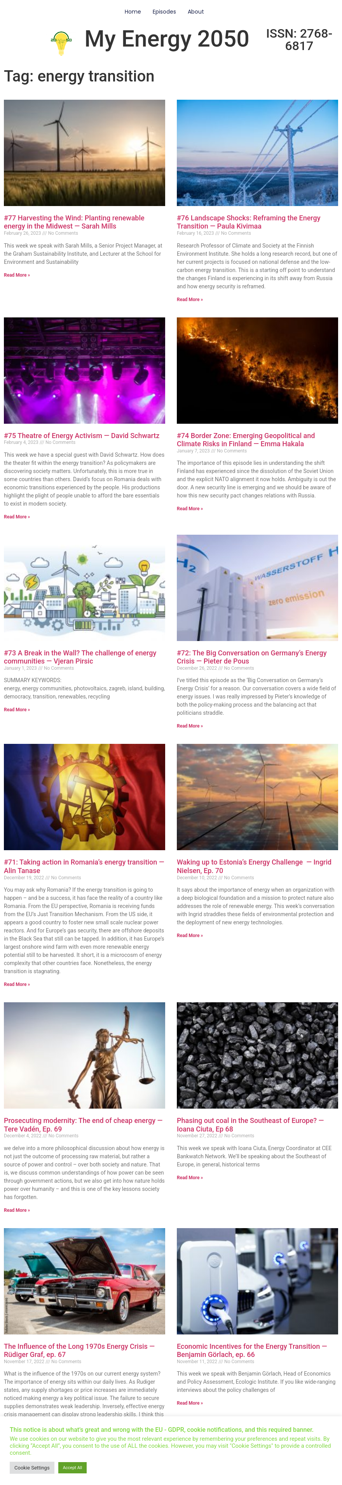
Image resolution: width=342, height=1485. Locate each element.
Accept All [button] (72, 1467)
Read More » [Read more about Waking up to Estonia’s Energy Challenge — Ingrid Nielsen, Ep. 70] (190, 935)
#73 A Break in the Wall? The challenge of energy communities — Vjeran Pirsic (80, 657)
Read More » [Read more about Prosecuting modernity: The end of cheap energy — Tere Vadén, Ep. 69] (17, 1210)
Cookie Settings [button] (32, 1468)
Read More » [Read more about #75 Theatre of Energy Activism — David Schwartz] (17, 517)
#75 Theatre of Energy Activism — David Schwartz (81, 435)
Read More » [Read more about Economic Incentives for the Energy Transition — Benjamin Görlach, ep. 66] (190, 1403)
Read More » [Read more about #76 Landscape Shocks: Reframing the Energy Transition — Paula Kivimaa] (190, 299)
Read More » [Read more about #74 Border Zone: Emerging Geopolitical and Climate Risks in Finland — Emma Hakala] (190, 508)
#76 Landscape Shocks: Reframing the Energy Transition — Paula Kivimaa (249, 222)
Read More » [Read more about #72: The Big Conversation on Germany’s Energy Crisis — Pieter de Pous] (190, 726)
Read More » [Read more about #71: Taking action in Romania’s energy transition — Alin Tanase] (17, 984)
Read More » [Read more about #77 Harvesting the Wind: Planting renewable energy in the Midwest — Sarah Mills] (17, 275)
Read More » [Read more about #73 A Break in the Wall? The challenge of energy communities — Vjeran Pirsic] (17, 709)
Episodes (164, 12)
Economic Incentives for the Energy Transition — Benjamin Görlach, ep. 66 (252, 1350)
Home (133, 12)
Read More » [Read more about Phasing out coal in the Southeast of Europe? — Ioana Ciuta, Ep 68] (190, 1177)
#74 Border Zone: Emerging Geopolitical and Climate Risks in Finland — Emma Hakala (246, 439)
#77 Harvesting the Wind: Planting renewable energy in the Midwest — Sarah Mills (74, 222)
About (196, 12)
